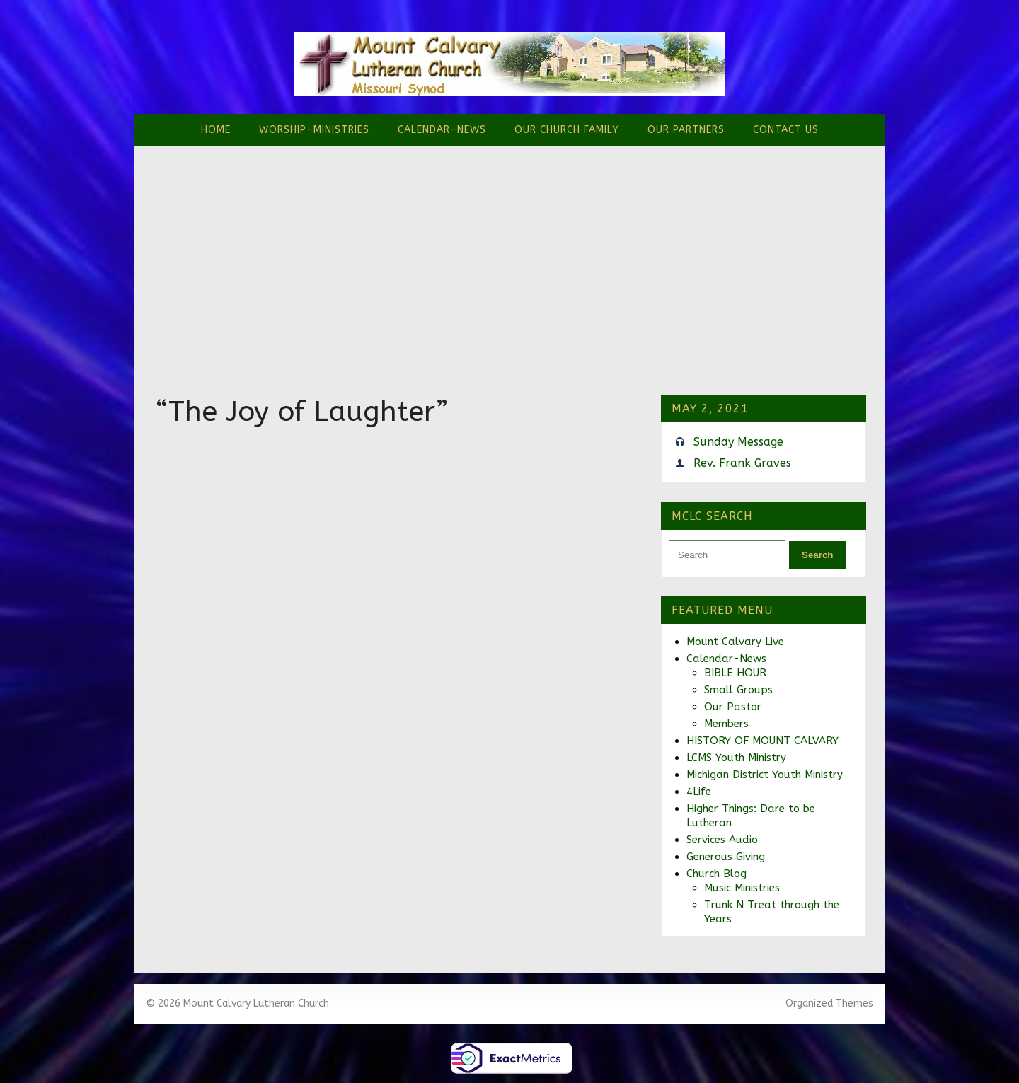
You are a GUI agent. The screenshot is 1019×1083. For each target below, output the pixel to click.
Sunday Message (738, 441)
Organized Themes (829, 1003)
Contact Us (786, 130)
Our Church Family (566, 130)
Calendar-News (442, 130)
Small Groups (738, 689)
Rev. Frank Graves (742, 463)
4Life (698, 791)
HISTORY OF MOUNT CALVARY (762, 740)
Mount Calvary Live (735, 641)
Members (726, 723)
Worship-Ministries (314, 130)
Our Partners (686, 130)
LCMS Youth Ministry (736, 757)
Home (216, 130)
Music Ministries (742, 887)
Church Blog (716, 873)
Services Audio (722, 839)
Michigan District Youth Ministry (764, 774)
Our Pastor (732, 706)
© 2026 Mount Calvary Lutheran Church (237, 1003)
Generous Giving (725, 856)
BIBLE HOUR (735, 672)
